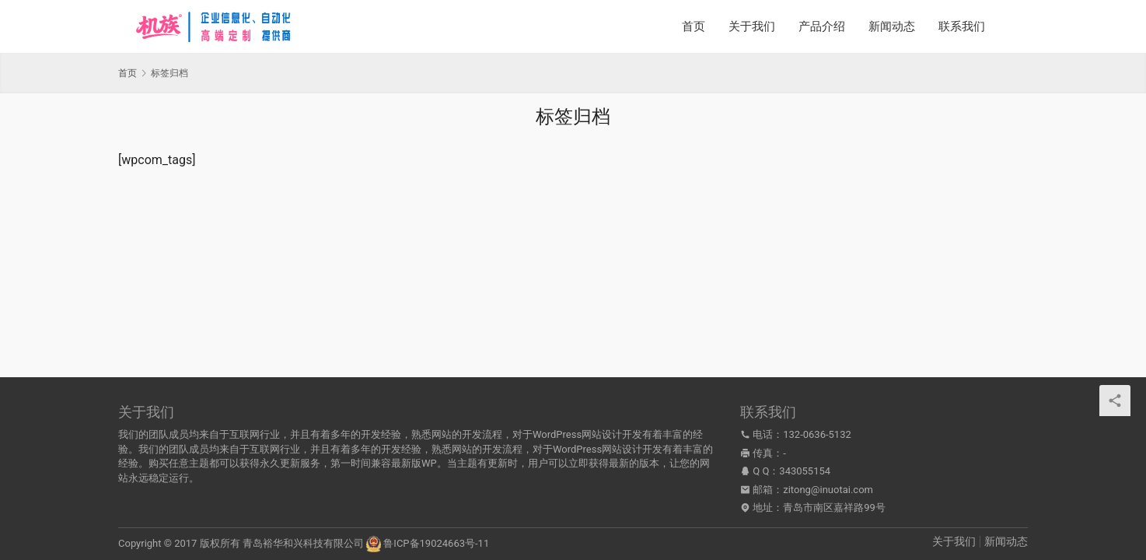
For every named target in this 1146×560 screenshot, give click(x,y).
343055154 (804, 471)
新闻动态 (891, 26)
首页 (693, 26)
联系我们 (961, 26)
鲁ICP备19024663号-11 (436, 543)
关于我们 (751, 26)
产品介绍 (821, 26)
